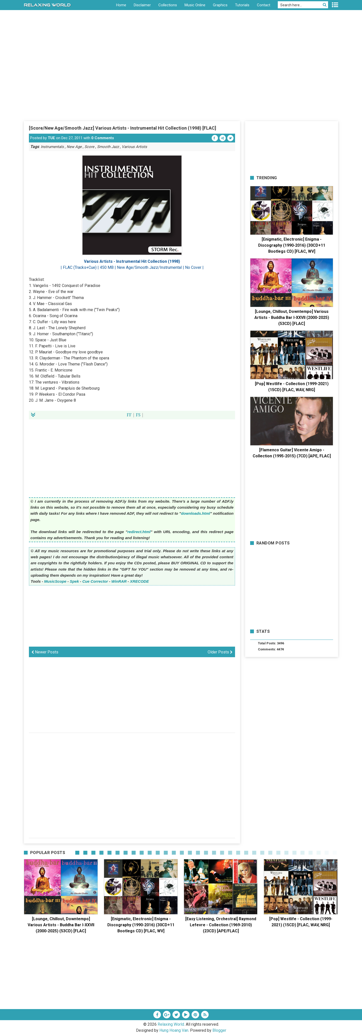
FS (138, 415)
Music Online (195, 5)
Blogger (219, 1030)
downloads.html (195, 513)
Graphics (220, 5)
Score (89, 146)
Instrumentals (52, 146)
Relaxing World (171, 1024)
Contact (263, 5)
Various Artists (134, 146)
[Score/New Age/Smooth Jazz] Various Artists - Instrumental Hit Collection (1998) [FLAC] (122, 128)
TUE (51, 138)
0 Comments (102, 138)
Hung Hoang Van (173, 1030)
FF (129, 415)
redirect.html (139, 532)
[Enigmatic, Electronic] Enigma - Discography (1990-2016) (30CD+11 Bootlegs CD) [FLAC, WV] (291, 245)
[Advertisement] (181, 83)
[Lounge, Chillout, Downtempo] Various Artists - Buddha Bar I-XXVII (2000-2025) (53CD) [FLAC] (291, 317)
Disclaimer (142, 5)
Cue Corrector (95, 581)
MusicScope (55, 581)
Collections (167, 5)
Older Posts (220, 652)
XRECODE (139, 581)
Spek (74, 581)
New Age (74, 146)
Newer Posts (44, 652)
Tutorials (242, 5)
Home (121, 5)
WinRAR (119, 581)
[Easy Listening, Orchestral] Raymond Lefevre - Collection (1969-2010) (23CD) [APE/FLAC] (220, 924)
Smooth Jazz (108, 146)
